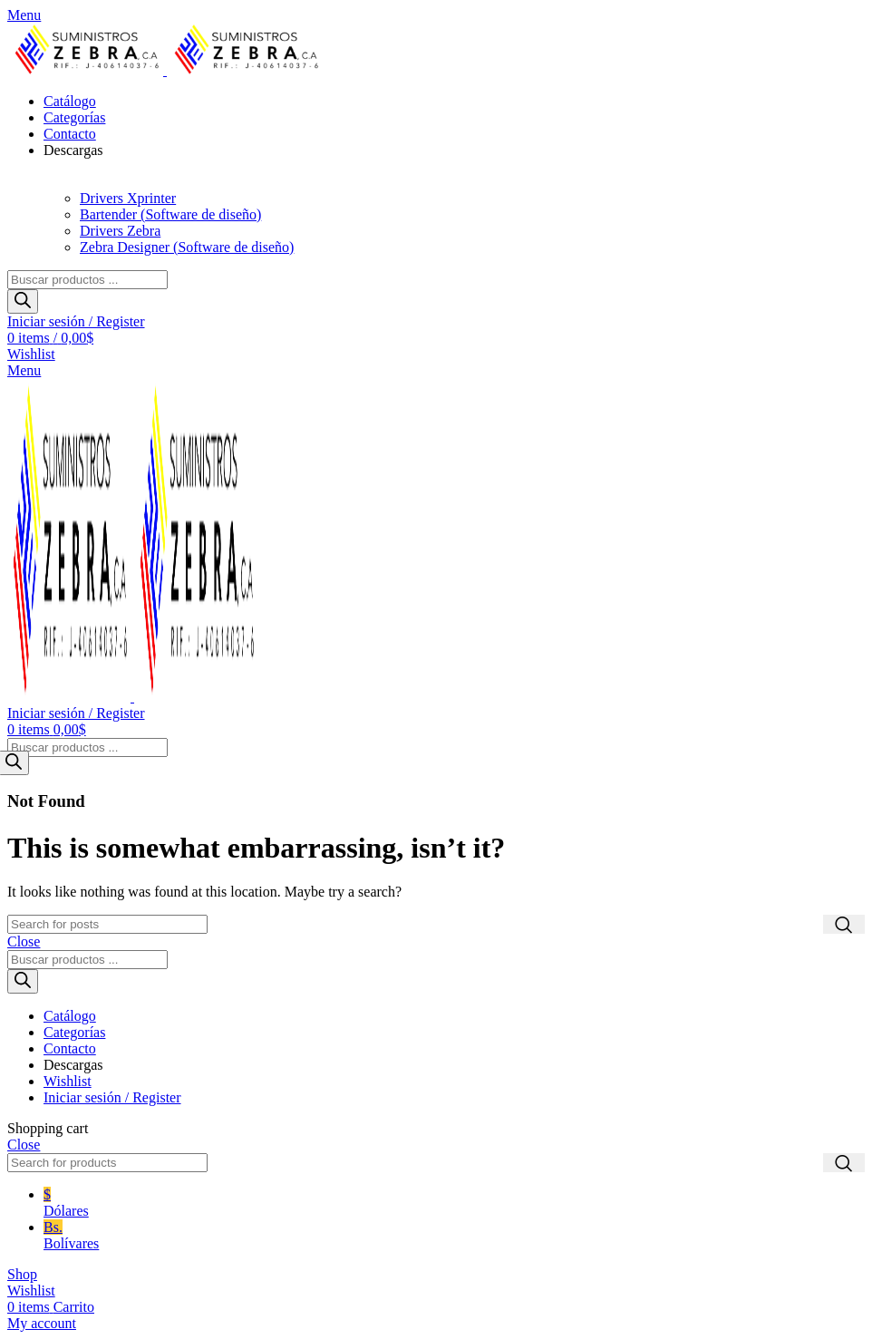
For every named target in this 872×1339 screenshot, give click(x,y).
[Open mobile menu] (24, 15)
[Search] (107, 924)
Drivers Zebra (120, 230)
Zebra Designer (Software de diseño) (187, 247)
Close (23, 941)
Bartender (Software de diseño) (170, 214)
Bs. (454, 1235)
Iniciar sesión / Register (112, 1097)
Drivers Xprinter (128, 198)
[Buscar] (22, 301)
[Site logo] (87, 70)
